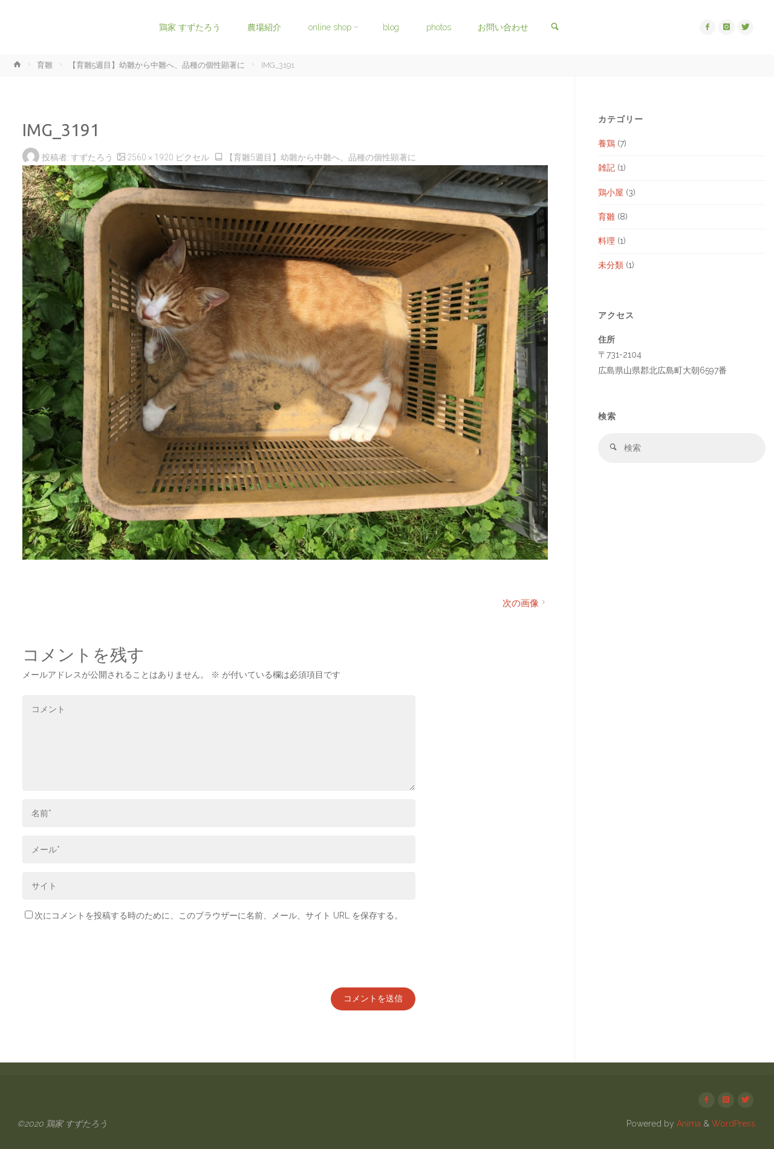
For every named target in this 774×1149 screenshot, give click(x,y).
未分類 (610, 265)
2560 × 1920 (151, 157)
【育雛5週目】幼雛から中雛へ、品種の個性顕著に (156, 65)
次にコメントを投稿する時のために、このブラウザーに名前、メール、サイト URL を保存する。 (214, 915)
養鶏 (606, 143)
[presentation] (114, 955)
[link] (553, 27)
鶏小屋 (610, 192)
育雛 (45, 65)
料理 (606, 241)
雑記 (606, 167)
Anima (687, 1124)
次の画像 (525, 603)
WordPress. (734, 1124)
